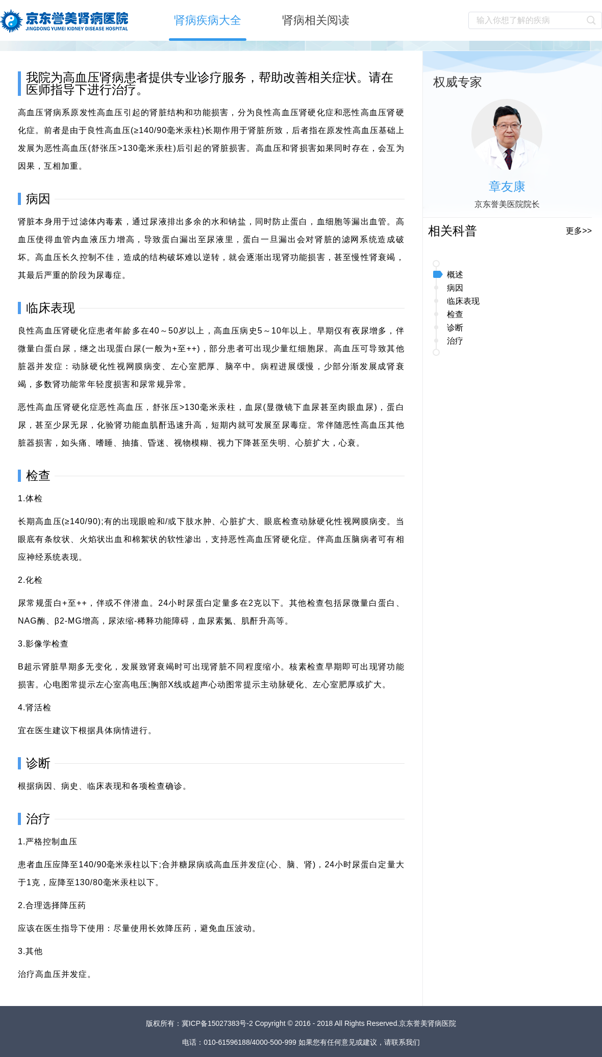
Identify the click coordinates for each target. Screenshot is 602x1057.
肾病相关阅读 (315, 20)
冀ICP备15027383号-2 (218, 1023)
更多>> (579, 230)
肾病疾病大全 (207, 20)
